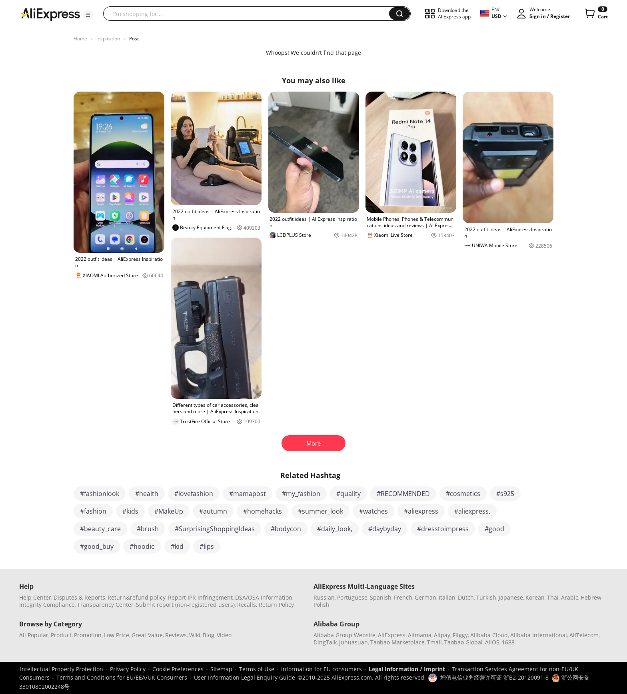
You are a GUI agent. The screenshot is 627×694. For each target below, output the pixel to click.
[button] (88, 15)
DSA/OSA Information (263, 597)
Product (61, 635)
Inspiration (108, 38)
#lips (207, 546)
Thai (553, 597)
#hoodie (142, 546)
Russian (324, 597)
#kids (130, 511)
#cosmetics (463, 493)
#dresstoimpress (443, 528)
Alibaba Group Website (344, 635)
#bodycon (286, 528)
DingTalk (325, 642)
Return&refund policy (137, 597)
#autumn (213, 511)
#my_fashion (301, 493)
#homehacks (262, 511)
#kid (177, 546)
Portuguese (352, 597)
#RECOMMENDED (403, 493)
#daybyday (384, 528)
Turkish (486, 597)
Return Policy (276, 604)
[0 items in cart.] (595, 13)
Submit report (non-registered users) (185, 604)
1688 (508, 642)
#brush (148, 528)
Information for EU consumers (321, 669)
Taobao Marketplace (397, 642)
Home (80, 38)
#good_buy (97, 546)
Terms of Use (256, 669)
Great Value (147, 635)
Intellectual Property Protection (61, 669)
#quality (348, 493)
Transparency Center (105, 604)
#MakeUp (168, 511)
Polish (321, 604)
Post (134, 38)
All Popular (33, 635)
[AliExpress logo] (50, 14)
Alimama (419, 635)
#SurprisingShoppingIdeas (215, 528)
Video (224, 635)
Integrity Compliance (47, 604)
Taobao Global (463, 642)
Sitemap (221, 669)
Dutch (466, 597)
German (425, 597)
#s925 (505, 493)
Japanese (511, 597)
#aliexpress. (472, 511)
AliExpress (391, 635)
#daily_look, (334, 528)
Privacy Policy (128, 669)
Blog (208, 635)
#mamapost (247, 493)
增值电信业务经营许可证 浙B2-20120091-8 (494, 677)
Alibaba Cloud (489, 635)
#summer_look (320, 511)
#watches (373, 511)
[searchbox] (249, 13)
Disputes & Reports (79, 597)
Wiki (194, 635)
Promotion (88, 635)
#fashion (93, 511)
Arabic (569, 597)
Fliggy (460, 635)
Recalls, (247, 604)
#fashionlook (99, 493)
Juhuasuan (353, 642)
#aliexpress (421, 511)
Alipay (442, 635)
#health (146, 493)
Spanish (380, 597)
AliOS (492, 642)
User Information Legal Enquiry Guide (244, 677)
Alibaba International (538, 635)
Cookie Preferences (178, 669)
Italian (447, 597)
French (403, 597)
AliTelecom (584, 635)
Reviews (176, 635)
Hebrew (591, 597)
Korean (535, 597)
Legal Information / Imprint (407, 669)
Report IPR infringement (200, 597)
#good (494, 528)
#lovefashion (193, 493)
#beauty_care (100, 528)
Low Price (116, 635)
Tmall (434, 642)
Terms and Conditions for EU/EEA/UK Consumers (121, 677)
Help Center (35, 597)
